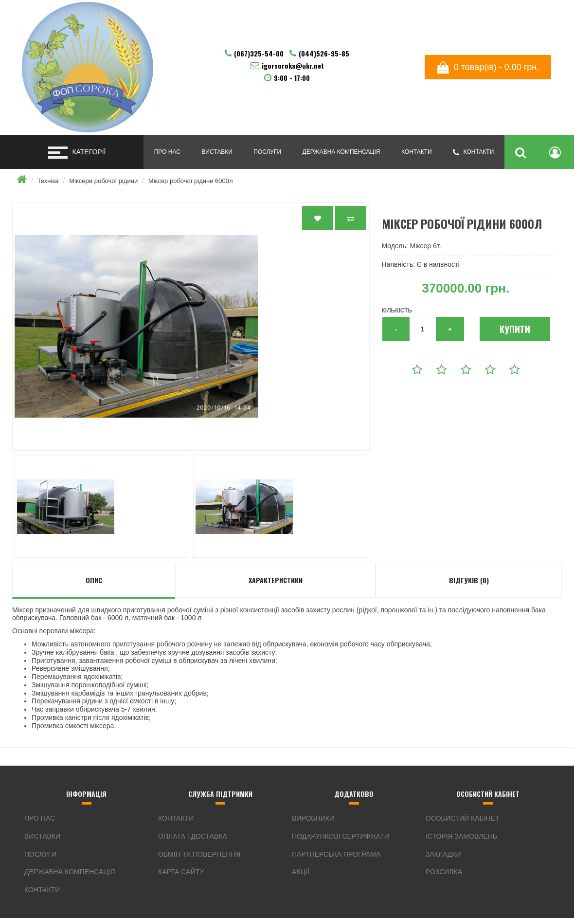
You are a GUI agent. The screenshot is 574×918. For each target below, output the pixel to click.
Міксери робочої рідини (103, 180)
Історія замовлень (461, 836)
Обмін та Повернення (199, 854)
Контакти (416, 151)
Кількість (397, 310)
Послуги (267, 151)
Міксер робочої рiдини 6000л (190, 180)
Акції (300, 872)
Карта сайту (181, 872)
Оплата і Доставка (192, 836)
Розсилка (444, 872)
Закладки (443, 854)
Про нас (167, 151)
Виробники (313, 818)
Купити (515, 329)
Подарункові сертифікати (340, 836)
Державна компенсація (341, 151)
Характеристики (276, 580)
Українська (500, 24)
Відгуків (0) (469, 580)
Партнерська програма (336, 854)
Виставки (216, 151)
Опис (94, 580)
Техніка (48, 180)
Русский (532, 24)
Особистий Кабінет (463, 818)
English (516, 24)
